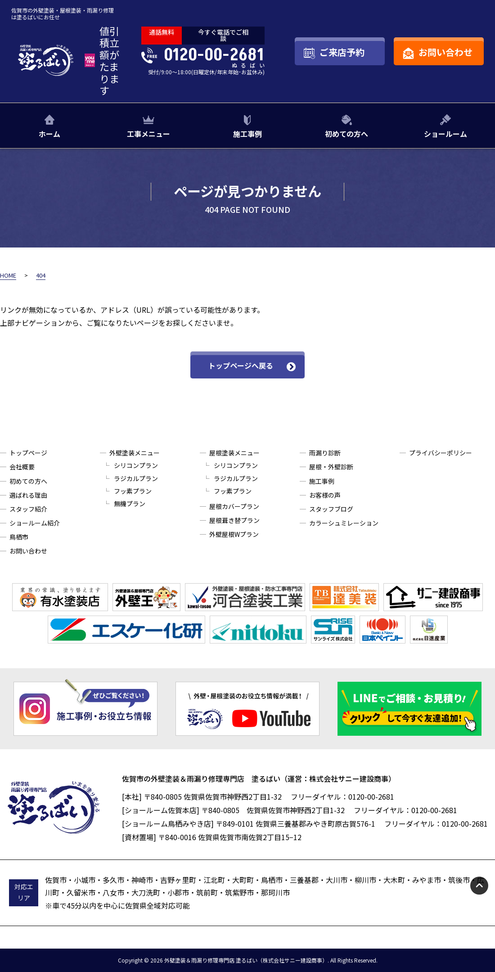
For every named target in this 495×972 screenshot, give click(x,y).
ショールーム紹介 (34, 522)
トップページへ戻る (240, 365)
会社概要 (22, 466)
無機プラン (129, 503)
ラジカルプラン (136, 478)
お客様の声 (325, 495)
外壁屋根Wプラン (234, 534)
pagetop (479, 886)
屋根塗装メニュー (234, 452)
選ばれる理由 (28, 495)
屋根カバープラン (234, 506)
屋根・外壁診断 (331, 466)
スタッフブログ (331, 508)
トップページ (28, 452)
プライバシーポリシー (440, 452)
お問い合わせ (28, 550)
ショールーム (445, 133)
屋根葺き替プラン (234, 520)
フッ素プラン (133, 490)
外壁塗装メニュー (134, 452)
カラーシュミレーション (343, 522)
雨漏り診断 (325, 452)
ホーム (49, 133)
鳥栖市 (18, 536)
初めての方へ (346, 133)
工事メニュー (148, 133)
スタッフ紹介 (28, 508)
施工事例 (247, 133)
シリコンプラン (136, 465)
